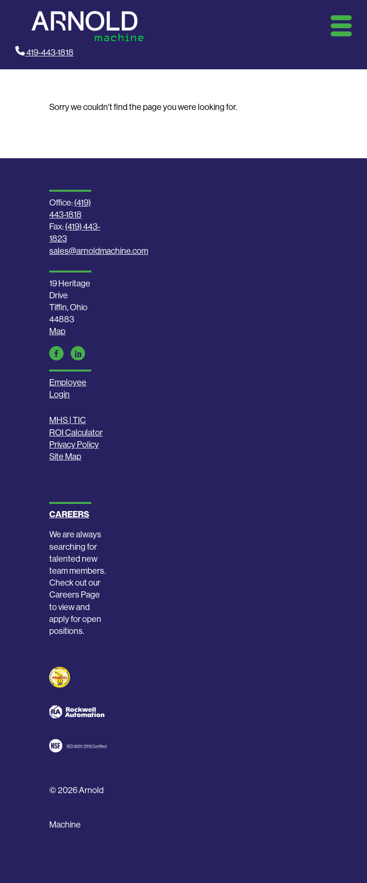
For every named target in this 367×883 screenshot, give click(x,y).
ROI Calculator (76, 432)
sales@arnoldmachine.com (98, 250)
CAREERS (69, 514)
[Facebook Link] (56, 353)
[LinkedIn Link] (78, 353)
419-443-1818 (44, 52)
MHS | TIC (67, 419)
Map (57, 331)
